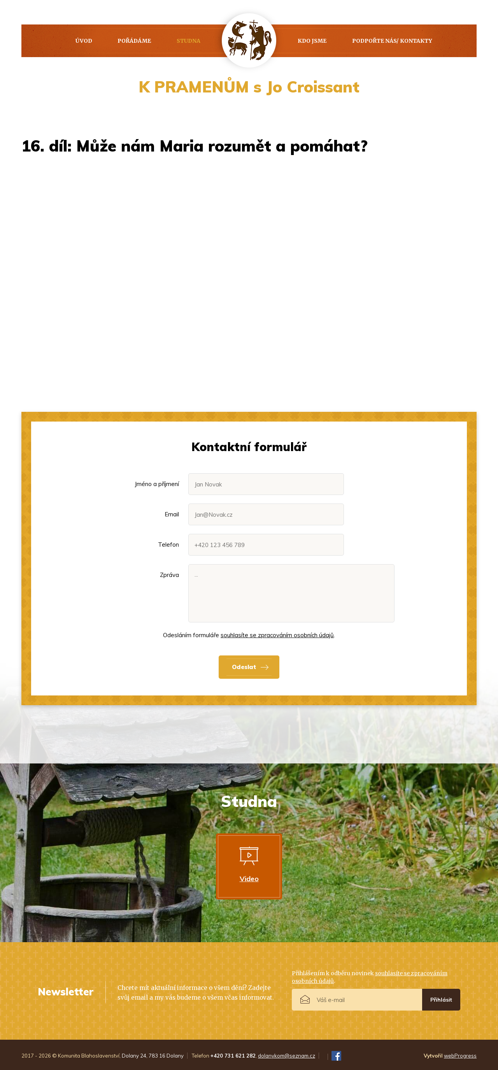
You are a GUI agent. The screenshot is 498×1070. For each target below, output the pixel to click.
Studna (188, 40)
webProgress (460, 1056)
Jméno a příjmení (157, 484)
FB (336, 1056)
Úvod (83, 40)
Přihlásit (441, 999)
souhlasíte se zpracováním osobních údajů (277, 635)
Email (172, 514)
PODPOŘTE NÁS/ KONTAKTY (392, 40)
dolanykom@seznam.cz (286, 1056)
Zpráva (169, 575)
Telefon (168, 544)
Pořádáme (134, 40)
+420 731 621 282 (233, 1056)
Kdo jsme (312, 40)
